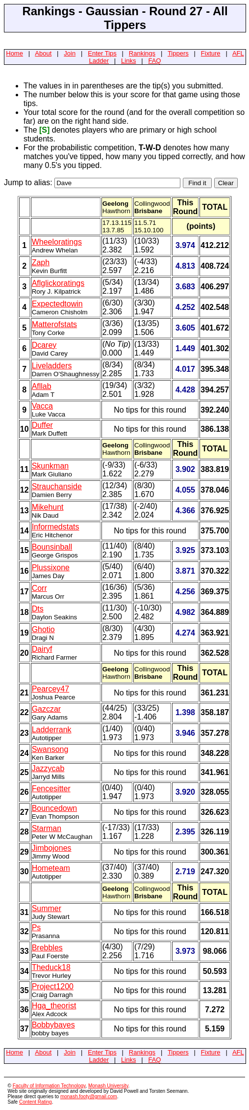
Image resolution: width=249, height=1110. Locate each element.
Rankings (142, 53)
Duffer (42, 425)
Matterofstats (54, 324)
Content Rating (35, 1102)
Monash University (108, 1085)
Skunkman (50, 466)
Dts (38, 609)
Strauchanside (57, 486)
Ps (36, 927)
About (43, 53)
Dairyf (42, 649)
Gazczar (46, 709)
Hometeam (51, 868)
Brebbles (47, 948)
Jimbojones (52, 848)
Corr (39, 588)
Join (69, 53)
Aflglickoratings (58, 283)
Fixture (211, 53)
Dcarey (44, 345)
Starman (46, 828)
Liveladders (52, 365)
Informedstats (55, 527)
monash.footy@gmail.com (88, 1096)
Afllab (41, 386)
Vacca (42, 406)
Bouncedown (54, 808)
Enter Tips (102, 53)
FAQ (154, 60)
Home (14, 53)
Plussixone (51, 567)
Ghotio (43, 629)
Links (128, 60)
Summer (46, 908)
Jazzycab (48, 768)
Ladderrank (52, 729)
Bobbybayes (53, 1025)
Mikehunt (48, 507)
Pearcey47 (51, 689)
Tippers (178, 53)
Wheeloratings (57, 242)
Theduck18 (51, 967)
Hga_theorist (54, 1005)
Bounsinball (52, 547)
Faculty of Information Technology (49, 1085)
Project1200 (53, 986)
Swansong (50, 749)
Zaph (41, 262)
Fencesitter (51, 788)
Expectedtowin (57, 304)
